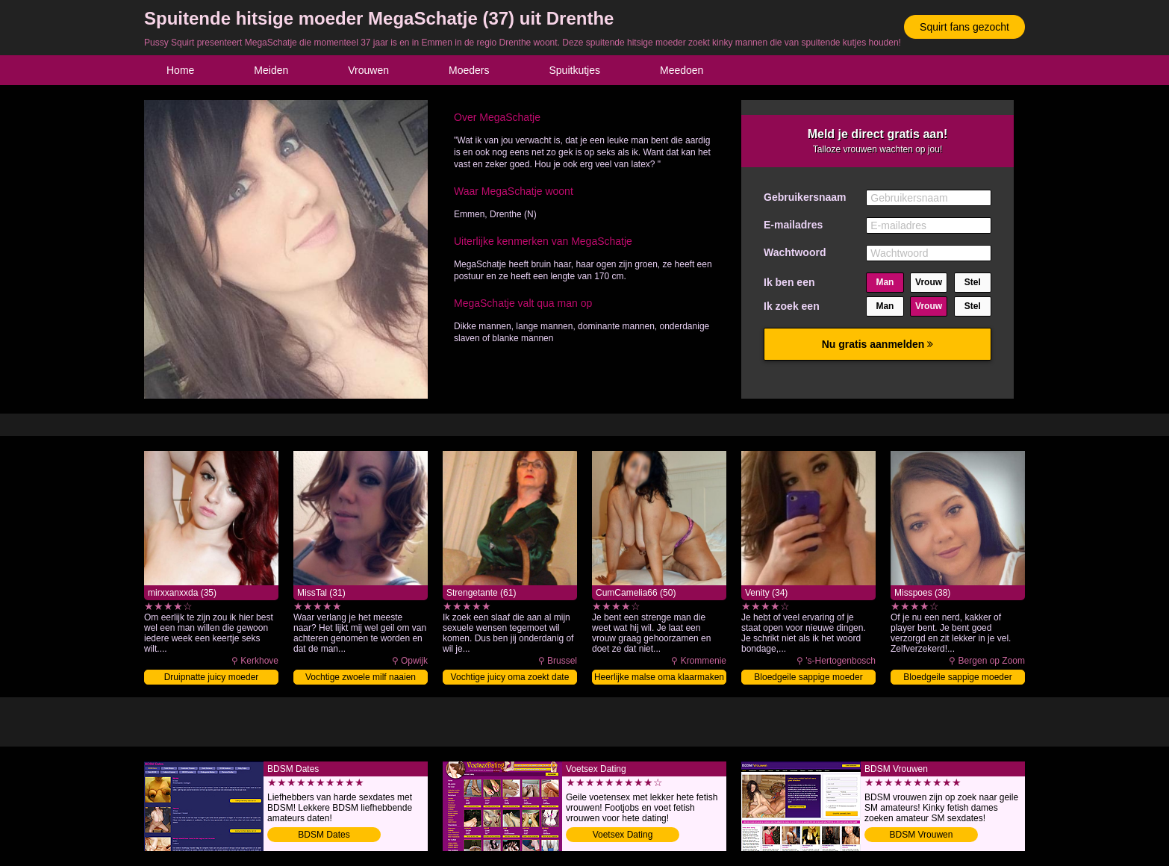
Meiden (271, 70)
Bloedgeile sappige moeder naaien (957, 678)
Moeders (469, 70)
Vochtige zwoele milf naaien (360, 677)
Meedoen (681, 70)
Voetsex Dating (623, 834)
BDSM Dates (323, 834)
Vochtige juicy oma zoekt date (510, 677)
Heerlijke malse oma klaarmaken (659, 677)
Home (180, 70)
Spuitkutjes (574, 70)
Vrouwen (368, 70)
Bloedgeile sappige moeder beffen (808, 678)
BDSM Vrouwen (921, 834)
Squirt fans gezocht (964, 27)
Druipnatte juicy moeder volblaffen (211, 678)
